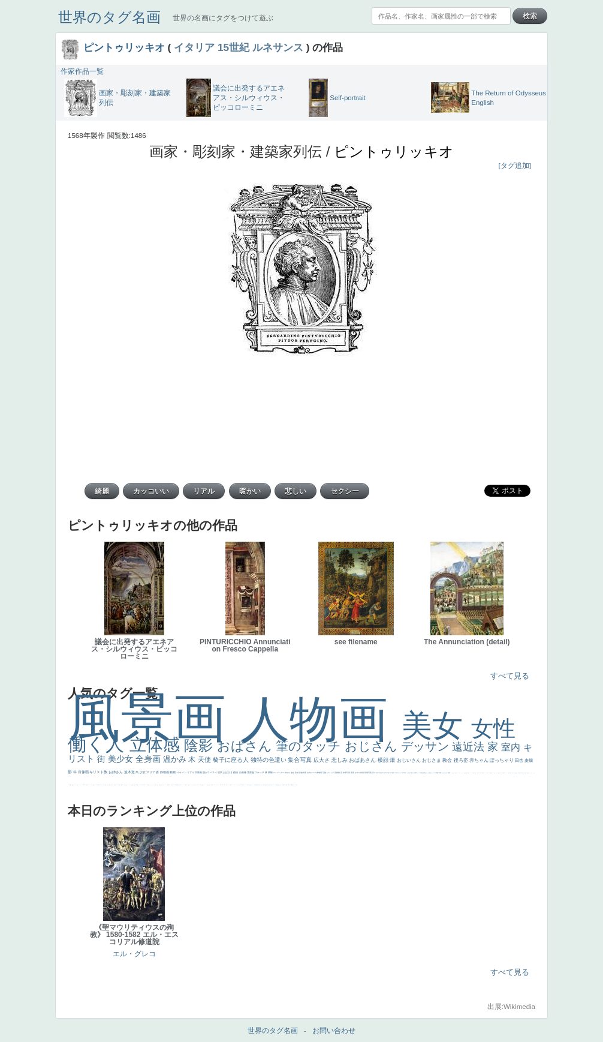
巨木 (382, 772)
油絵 (293, 772)
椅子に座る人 (232, 759)
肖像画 (84, 772)
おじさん (373, 746)
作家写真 (347, 772)
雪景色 (251, 772)
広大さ (322, 760)
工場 (379, 772)
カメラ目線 (420, 772)
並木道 (130, 772)
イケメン (182, 772)
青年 (385, 772)
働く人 (98, 744)
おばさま (228, 772)
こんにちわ (444, 772)
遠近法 (469, 747)
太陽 (388, 772)
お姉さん (116, 772)
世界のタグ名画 (109, 17)
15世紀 (233, 47)
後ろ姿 (461, 760)
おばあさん (363, 760)
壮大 (391, 772)
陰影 (200, 745)
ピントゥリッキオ (124, 47)
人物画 (321, 719)
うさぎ (408, 772)
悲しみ (340, 760)
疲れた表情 (414, 772)
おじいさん (409, 760)
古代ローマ (311, 772)
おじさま (432, 760)
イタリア (194, 47)
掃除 (270, 772)
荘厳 (324, 772)
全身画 (149, 759)
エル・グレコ (134, 953)
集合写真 (300, 759)
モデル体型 (359, 772)
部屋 (440, 772)
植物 (236, 772)
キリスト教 (98, 772)
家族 (301, 772)
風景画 (154, 717)
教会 (447, 760)
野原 (305, 772)
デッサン (427, 746)
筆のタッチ (310, 746)
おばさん (246, 745)
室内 (512, 747)
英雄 (297, 772)
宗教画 (199, 772)
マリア (151, 772)
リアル (191, 772)
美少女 (121, 759)
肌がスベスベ (210, 772)
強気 (220, 772)
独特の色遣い (269, 759)
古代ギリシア (399, 772)
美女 (436, 725)
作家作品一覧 (82, 71)
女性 (493, 728)
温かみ (176, 759)
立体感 (157, 744)
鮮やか (288, 772)
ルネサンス (277, 47)
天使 (205, 759)
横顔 (384, 760)
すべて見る (509, 675)
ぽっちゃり (502, 760)
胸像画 (319, 772)
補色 (424, 772)
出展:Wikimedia (511, 1006)
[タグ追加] (515, 165)
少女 (143, 772)
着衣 (393, 772)
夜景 (353, 772)
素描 (449, 772)
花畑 (336, 772)
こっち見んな (429, 772)
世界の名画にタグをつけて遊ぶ (223, 18)
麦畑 (528, 760)
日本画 (404, 772)
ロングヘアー (279, 772)
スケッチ (260, 772)
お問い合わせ (333, 1030)
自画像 (243, 772)
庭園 (437, 772)
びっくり (330, 772)
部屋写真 (368, 772)
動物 (173, 772)
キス (434, 772)
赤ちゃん (479, 760)
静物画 (165, 772)
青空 (377, 772)
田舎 (519, 760)
